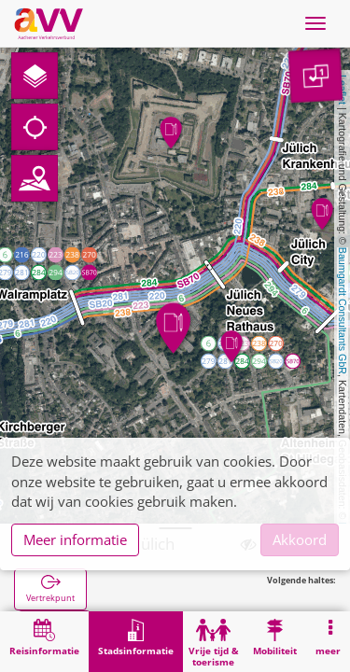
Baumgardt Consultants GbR (342, 310)
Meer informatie (75, 539)
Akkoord (300, 539)
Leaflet (342, 90)
